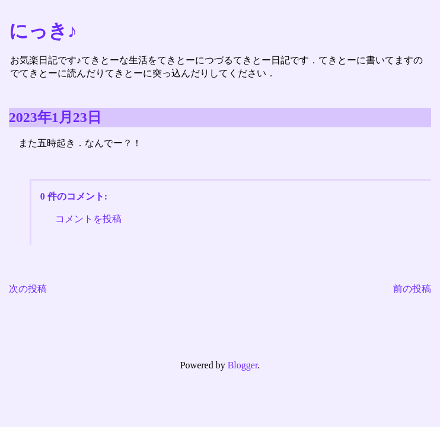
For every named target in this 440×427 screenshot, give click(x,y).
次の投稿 (28, 289)
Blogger (243, 365)
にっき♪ (43, 30)
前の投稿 (412, 289)
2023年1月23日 (55, 117)
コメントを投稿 (88, 219)
